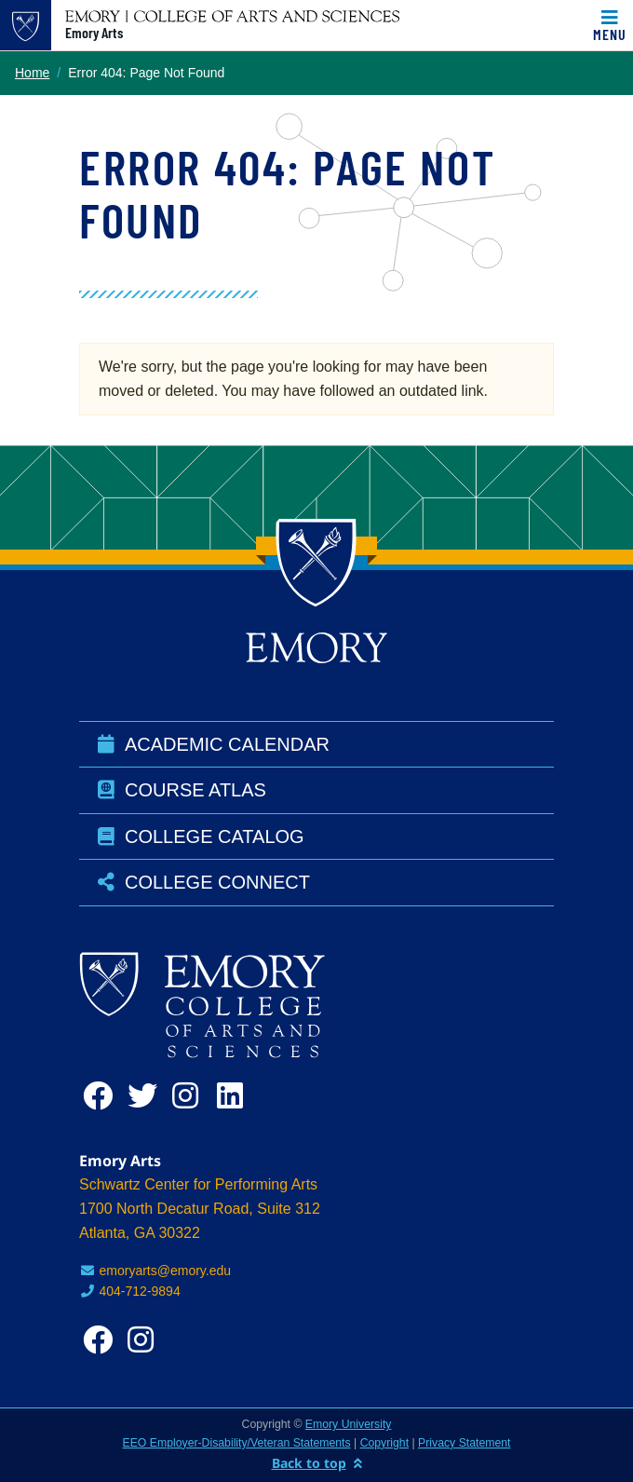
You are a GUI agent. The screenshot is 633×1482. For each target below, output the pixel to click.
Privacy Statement (464, 1442)
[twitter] (146, 1096)
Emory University (348, 1424)
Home (32, 72)
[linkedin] (235, 1096)
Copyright (384, 1442)
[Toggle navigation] (609, 25)
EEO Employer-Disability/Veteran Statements (237, 1442)
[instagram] (190, 1096)
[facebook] (101, 1096)
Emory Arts (94, 32)
